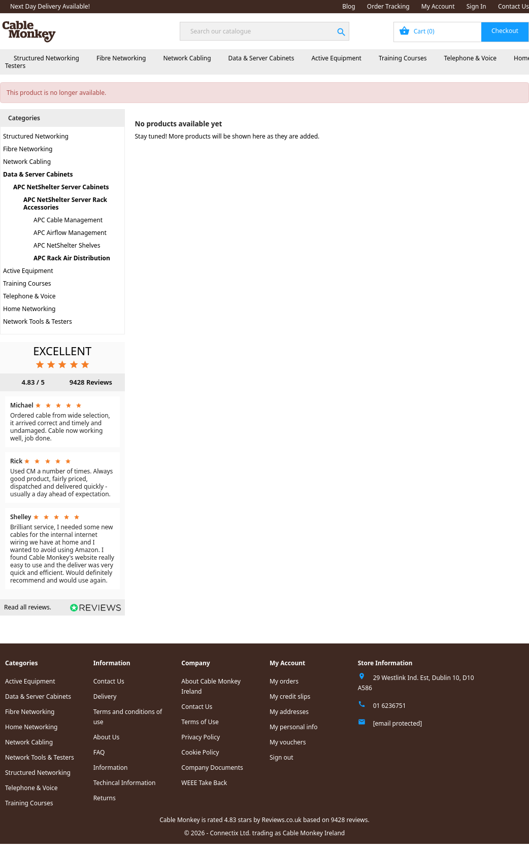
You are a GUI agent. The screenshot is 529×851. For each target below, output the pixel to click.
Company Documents (212, 767)
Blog (348, 6)
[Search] (264, 31)
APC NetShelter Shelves (67, 245)
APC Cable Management (68, 220)
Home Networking (29, 308)
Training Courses (403, 58)
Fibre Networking (121, 58)
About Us (106, 737)
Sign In (476, 6)
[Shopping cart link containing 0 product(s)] (461, 32)
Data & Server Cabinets (261, 58)
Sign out (281, 757)
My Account (438, 6)
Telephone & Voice (470, 58)
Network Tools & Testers (37, 321)
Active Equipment (336, 58)
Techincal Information (124, 782)
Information (110, 767)
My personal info (294, 727)
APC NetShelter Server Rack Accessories (65, 203)
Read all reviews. (27, 607)
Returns (104, 798)
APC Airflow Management (70, 232)
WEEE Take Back (204, 782)
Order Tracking (388, 6)
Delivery (105, 696)
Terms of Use (199, 722)
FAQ (99, 752)
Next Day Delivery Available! (50, 6)
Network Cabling (187, 58)
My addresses (289, 711)
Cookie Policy (200, 752)
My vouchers (288, 742)
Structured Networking (46, 58)
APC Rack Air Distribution (72, 258)
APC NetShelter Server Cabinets (61, 187)
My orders (284, 681)
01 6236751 (389, 705)
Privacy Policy (200, 737)
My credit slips (290, 696)
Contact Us (513, 6)
